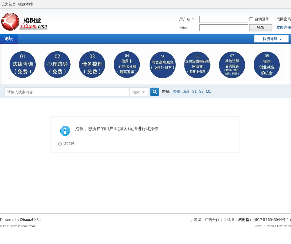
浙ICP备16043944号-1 (271, 220)
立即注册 (283, 27)
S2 (201, 91)
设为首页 (8, 4)
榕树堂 (243, 220)
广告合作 (212, 220)
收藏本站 (25, 4)
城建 (186, 91)
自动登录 (259, 19)
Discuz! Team (27, 226)
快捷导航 (270, 39)
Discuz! (26, 220)
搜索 (136, 92)
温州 (176, 91)
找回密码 (283, 19)
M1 (208, 91)
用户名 (184, 19)
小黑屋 (195, 220)
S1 (194, 91)
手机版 (228, 220)
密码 (183, 27)
